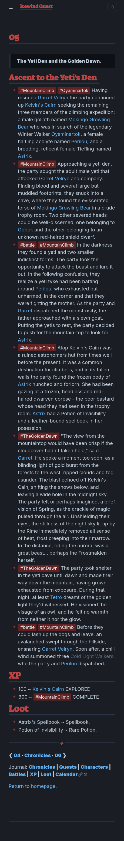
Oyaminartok (66, 134)
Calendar (66, 774)
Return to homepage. (33, 786)
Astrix (24, 156)
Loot (46, 774)
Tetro (56, 597)
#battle (27, 245)
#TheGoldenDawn (39, 436)
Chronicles (37, 755)
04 (17, 755)
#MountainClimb (37, 90)
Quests (68, 767)
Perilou (79, 141)
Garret (25, 310)
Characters (94, 767)
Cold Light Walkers (92, 656)
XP (33, 774)
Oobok (25, 230)
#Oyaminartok (74, 90)
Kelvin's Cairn (41, 105)
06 (58, 755)
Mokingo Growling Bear (64, 208)
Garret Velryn (53, 97)
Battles (17, 774)
